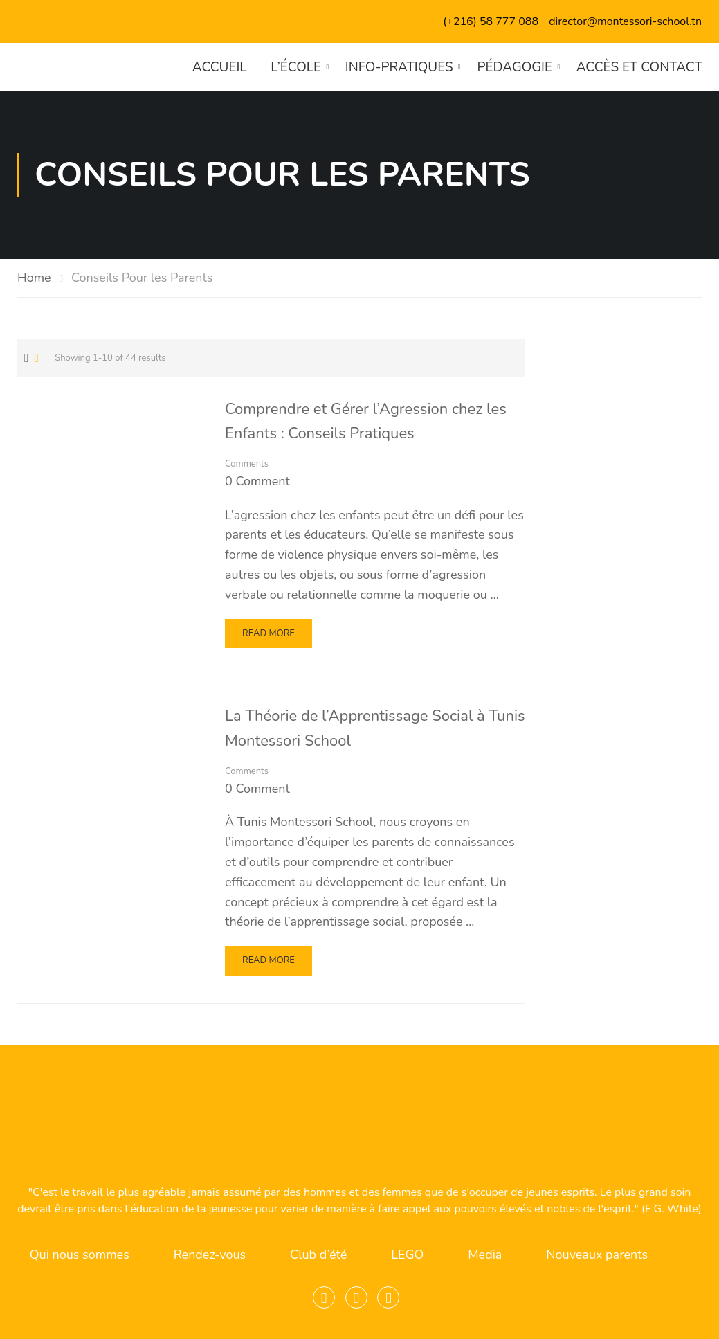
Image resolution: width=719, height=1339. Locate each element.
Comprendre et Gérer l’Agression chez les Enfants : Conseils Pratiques (366, 421)
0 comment (257, 481)
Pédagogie (514, 67)
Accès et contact (639, 67)
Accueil (219, 67)
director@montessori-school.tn (625, 21)
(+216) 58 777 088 (490, 21)
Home (34, 277)
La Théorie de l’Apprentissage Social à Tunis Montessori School (375, 728)
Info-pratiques (399, 67)
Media (485, 1254)
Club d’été (318, 1254)
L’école (295, 67)
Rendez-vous (210, 1254)
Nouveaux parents (597, 1254)
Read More (273, 637)
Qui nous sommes (79, 1254)
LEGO (407, 1254)
